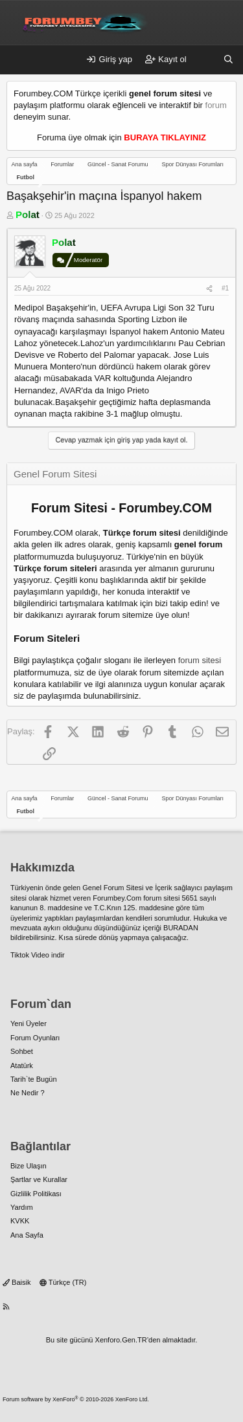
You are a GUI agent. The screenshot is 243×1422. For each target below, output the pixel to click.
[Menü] (17, 60)
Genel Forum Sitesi (112, 887)
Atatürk (21, 1065)
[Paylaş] (209, 288)
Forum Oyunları (35, 1038)
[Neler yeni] (205, 60)
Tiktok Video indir (37, 955)
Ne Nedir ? (27, 1093)
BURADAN (180, 928)
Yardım (21, 1207)
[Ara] (228, 60)
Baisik (16, 1282)
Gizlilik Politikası (36, 1194)
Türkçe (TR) (63, 1282)
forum (216, 105)
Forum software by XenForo (76, 1399)
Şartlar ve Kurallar (38, 1179)
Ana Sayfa (26, 1235)
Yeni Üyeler (28, 1023)
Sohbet (21, 1051)
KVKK (19, 1221)
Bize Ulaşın (28, 1166)
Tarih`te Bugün (33, 1079)
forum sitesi (199, 660)
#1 (225, 288)
